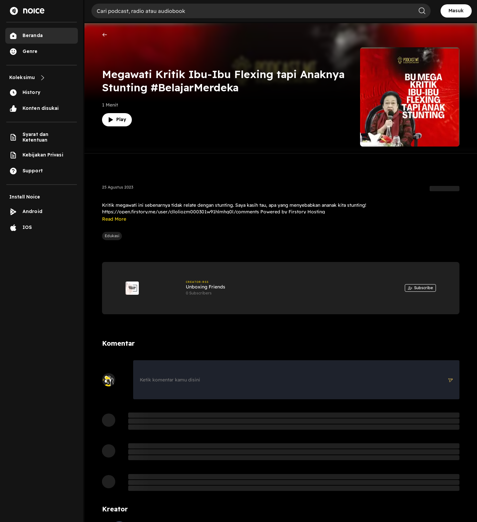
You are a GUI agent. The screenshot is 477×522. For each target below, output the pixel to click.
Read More (114, 219)
